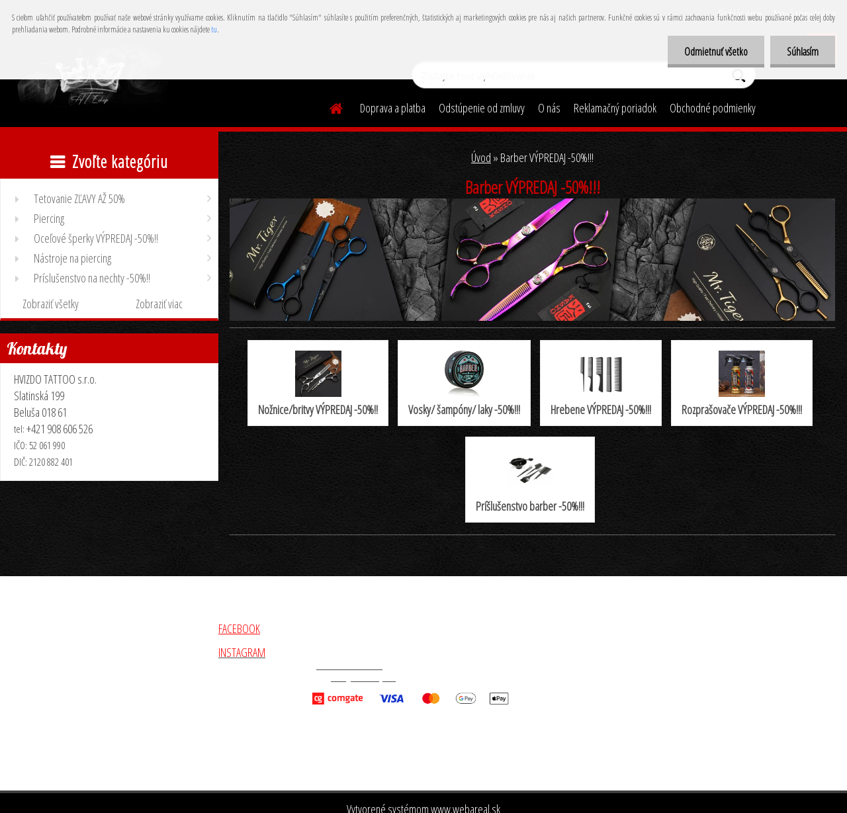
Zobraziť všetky (50, 304)
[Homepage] (328, 106)
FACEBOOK (239, 628)
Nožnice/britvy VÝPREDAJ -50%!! (318, 384)
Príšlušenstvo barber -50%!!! (530, 480)
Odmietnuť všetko (716, 51)
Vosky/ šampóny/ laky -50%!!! (464, 384)
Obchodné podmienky (713, 108)
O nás (549, 108)
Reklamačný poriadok (615, 108)
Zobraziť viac (159, 304)
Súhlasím (803, 51)
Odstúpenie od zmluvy (482, 108)
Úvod (481, 157)
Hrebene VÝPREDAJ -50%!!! (601, 384)
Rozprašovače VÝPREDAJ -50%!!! (742, 384)
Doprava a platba (392, 108)
